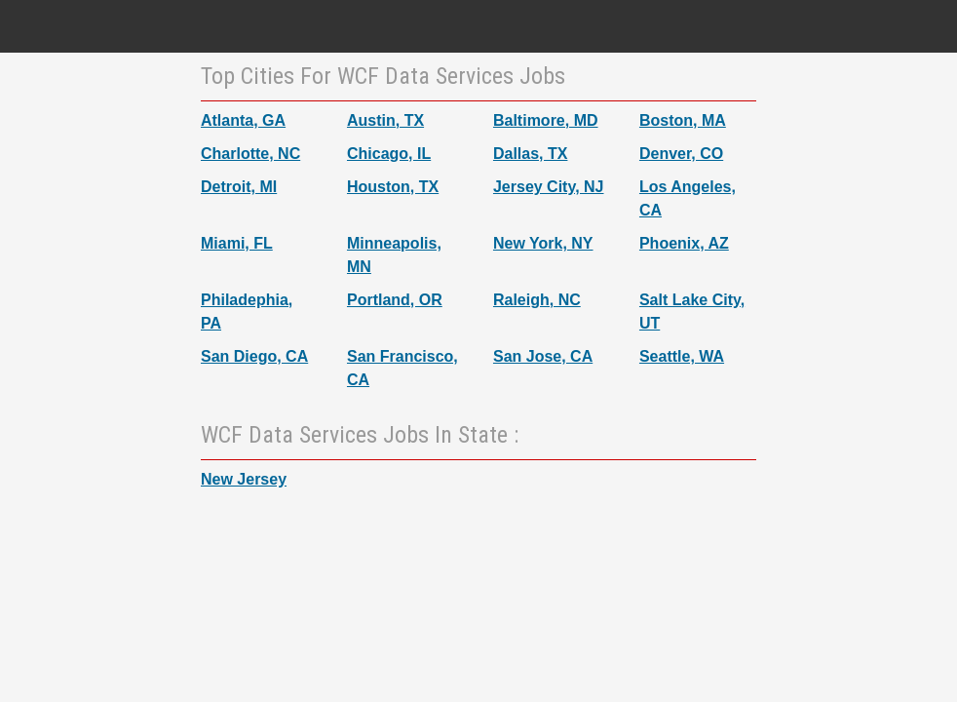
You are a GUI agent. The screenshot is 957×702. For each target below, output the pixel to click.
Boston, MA (682, 120)
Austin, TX (385, 120)
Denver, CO (681, 153)
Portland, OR (394, 300)
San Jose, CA (543, 356)
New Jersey (244, 479)
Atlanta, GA (243, 120)
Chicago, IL (389, 153)
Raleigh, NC (537, 300)
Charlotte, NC (250, 153)
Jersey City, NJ (548, 186)
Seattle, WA (681, 356)
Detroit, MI (239, 186)
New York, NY (543, 243)
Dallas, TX (530, 153)
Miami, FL (237, 243)
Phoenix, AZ (684, 243)
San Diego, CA (254, 356)
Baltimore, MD (545, 120)
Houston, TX (393, 186)
